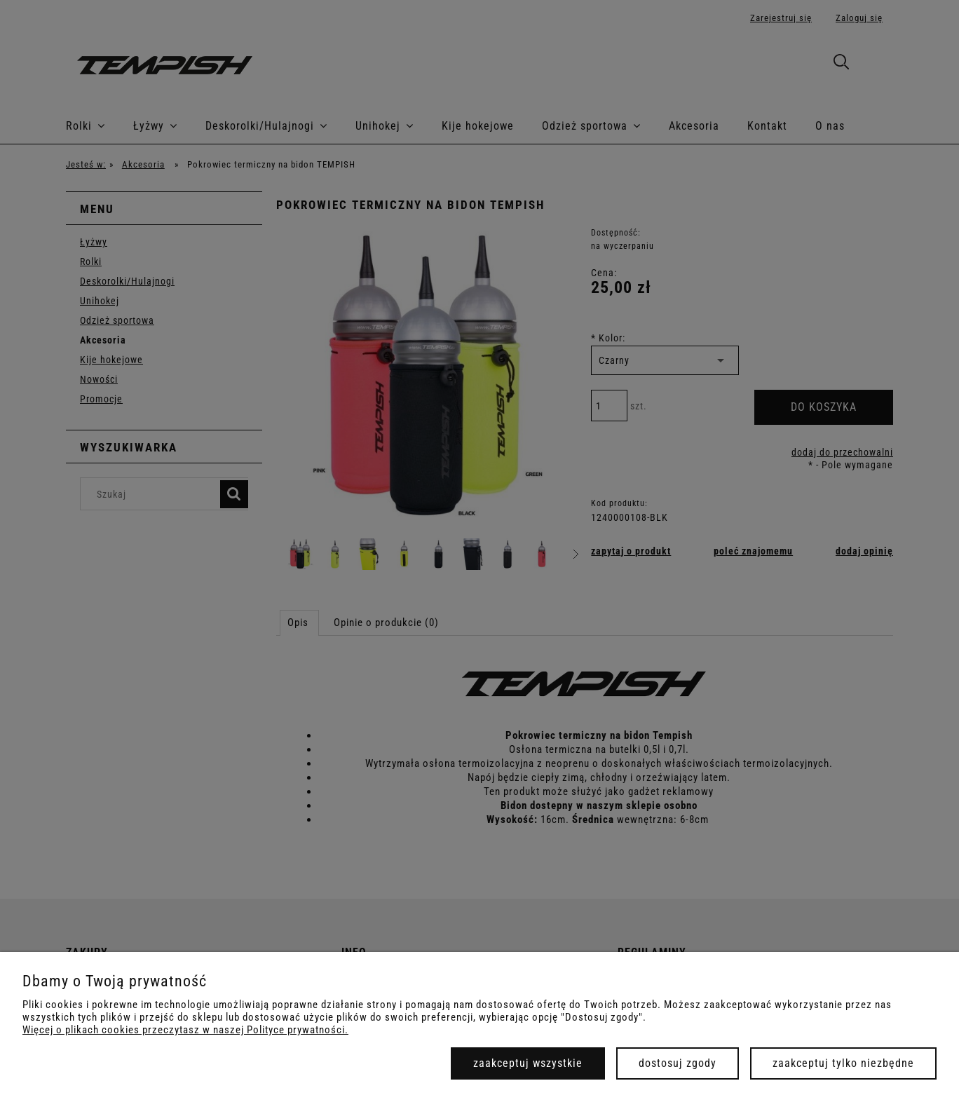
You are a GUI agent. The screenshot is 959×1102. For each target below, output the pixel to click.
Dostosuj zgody (677, 1063)
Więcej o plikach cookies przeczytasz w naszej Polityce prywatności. (185, 1029)
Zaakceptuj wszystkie (528, 1063)
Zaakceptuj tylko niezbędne (843, 1063)
